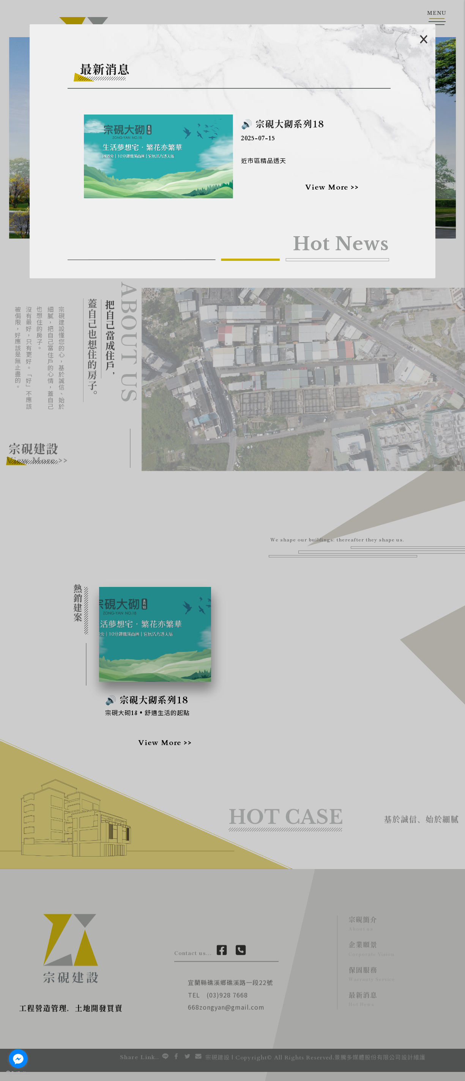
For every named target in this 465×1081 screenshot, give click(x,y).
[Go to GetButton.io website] (18, 1073)
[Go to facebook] (18, 1058)
